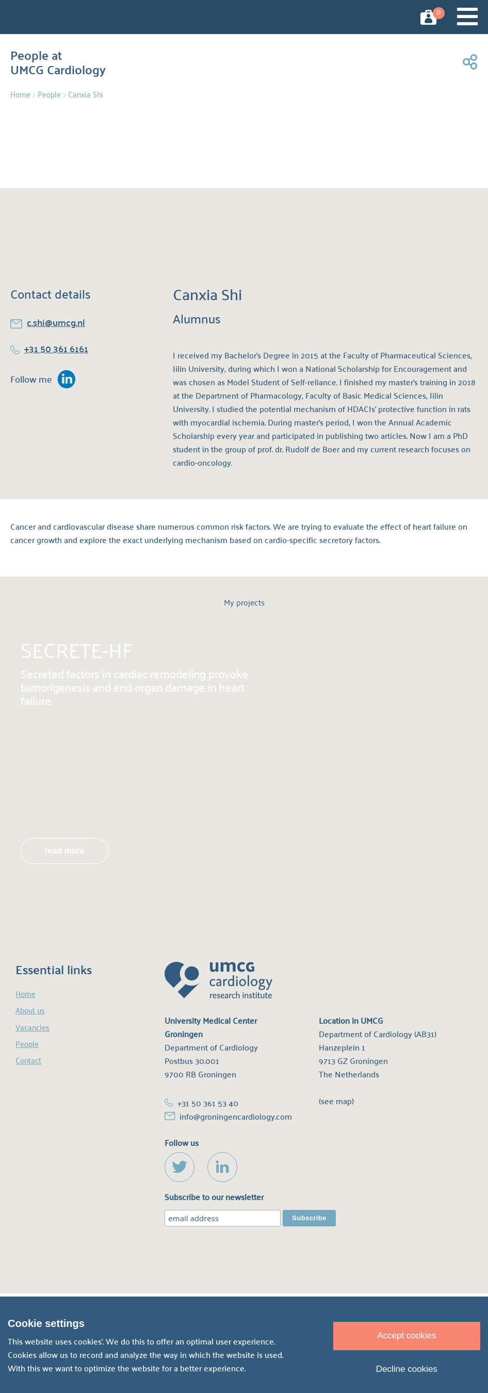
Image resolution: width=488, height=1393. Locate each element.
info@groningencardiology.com (236, 1116)
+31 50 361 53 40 (207, 1102)
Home (20, 94)
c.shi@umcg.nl (56, 322)
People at (58, 59)
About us (30, 1010)
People (49, 94)
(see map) (336, 1100)
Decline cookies (406, 1369)
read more (64, 850)
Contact (28, 1060)
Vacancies (32, 1027)
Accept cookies (406, 1335)
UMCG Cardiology (40, 17)
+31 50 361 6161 (56, 348)
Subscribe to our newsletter (214, 1197)
